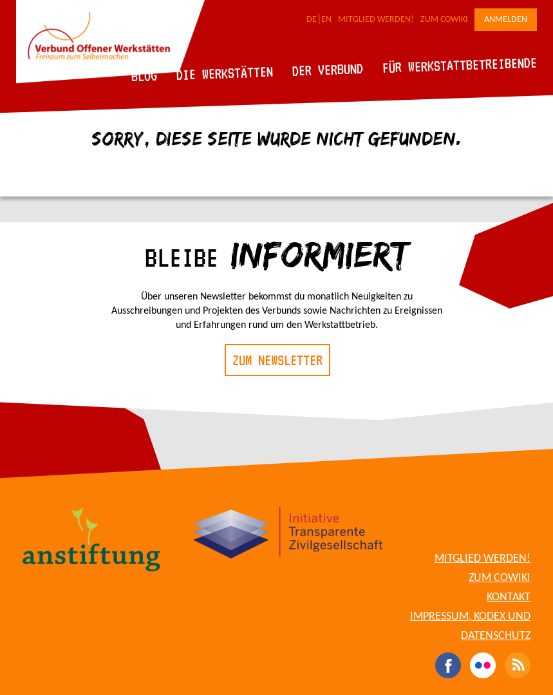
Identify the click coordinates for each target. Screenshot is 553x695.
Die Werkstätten (225, 73)
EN (326, 19)
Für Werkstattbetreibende (459, 64)
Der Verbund (328, 69)
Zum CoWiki (444, 19)
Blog (144, 75)
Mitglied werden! (376, 19)
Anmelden (505, 19)
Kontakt (508, 597)
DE (311, 19)
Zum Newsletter (277, 360)
